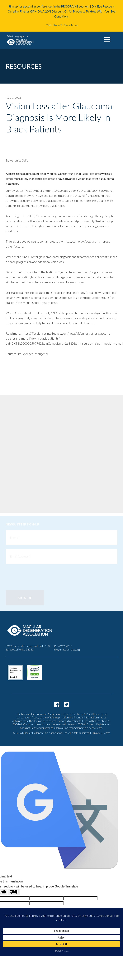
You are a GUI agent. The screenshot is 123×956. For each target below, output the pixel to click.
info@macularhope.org (67, 649)
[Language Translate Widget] (15, 36)
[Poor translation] (14, 892)
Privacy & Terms (101, 732)
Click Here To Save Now (62, 25)
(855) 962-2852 (63, 646)
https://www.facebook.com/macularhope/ (57, 704)
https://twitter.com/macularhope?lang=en (66, 704)
